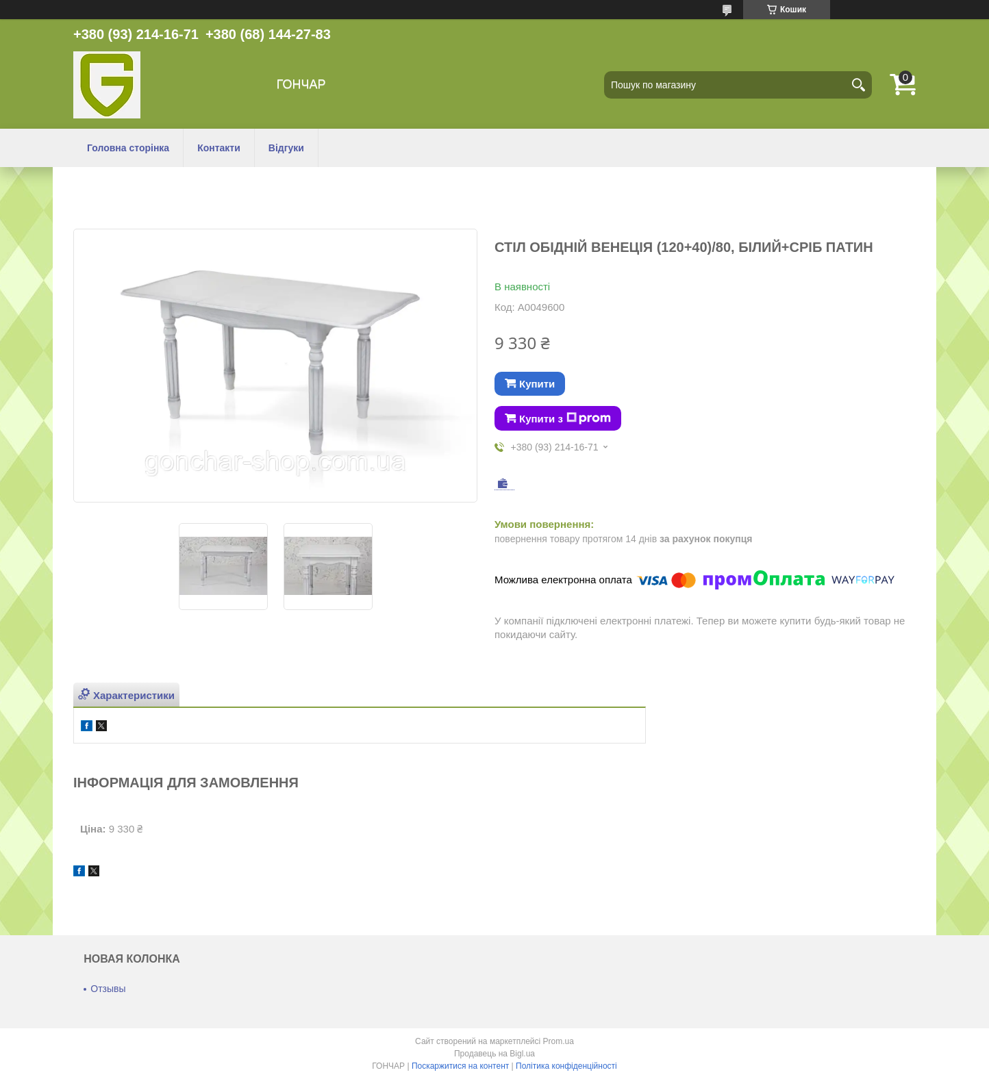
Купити (537, 384)
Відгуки (286, 147)
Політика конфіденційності (566, 1066)
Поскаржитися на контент (460, 1066)
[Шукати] (858, 85)
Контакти (218, 147)
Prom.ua (558, 1041)
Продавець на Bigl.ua (494, 1053)
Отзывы (107, 988)
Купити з (565, 418)
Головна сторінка (128, 147)
